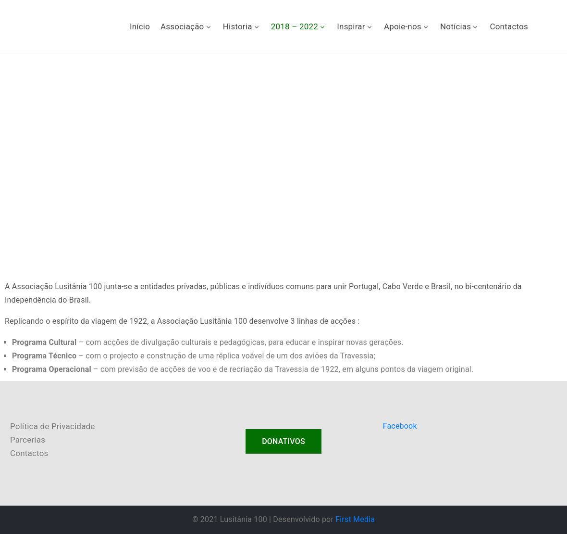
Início (140, 26)
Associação (186, 26)
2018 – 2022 (298, 26)
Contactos (509, 26)
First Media (355, 519)
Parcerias (27, 440)
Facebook (400, 426)
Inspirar (355, 26)
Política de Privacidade (52, 426)
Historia (241, 26)
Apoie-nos (407, 26)
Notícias (459, 26)
